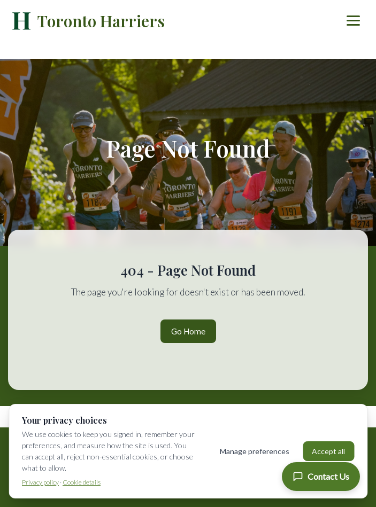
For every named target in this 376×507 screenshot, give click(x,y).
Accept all (328, 451)
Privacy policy (40, 482)
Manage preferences (254, 451)
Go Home (188, 331)
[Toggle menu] (353, 20)
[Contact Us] (321, 476)
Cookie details (82, 482)
